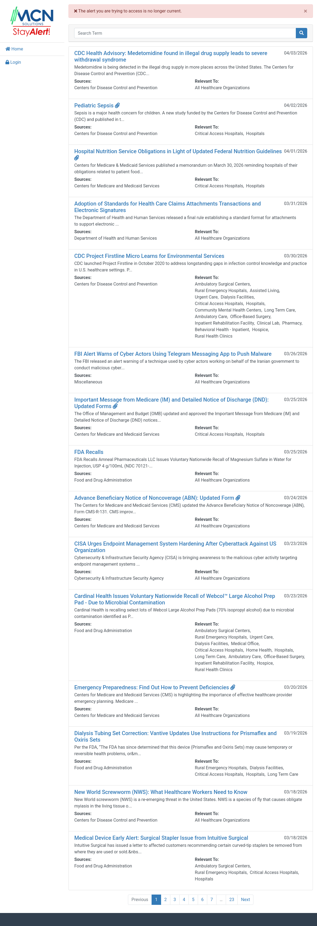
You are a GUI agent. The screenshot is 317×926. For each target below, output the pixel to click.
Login (13, 62)
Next (247, 899)
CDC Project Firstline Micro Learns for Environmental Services (153, 256)
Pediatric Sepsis (100, 105)
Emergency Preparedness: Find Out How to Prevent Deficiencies (158, 687)
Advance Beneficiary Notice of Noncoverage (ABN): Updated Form (161, 498)
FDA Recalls (92, 452)
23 (233, 899)
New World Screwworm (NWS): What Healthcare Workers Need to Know (164, 792)
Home (14, 49)
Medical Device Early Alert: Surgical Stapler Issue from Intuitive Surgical (165, 838)
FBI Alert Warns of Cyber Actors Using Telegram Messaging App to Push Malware (176, 354)
